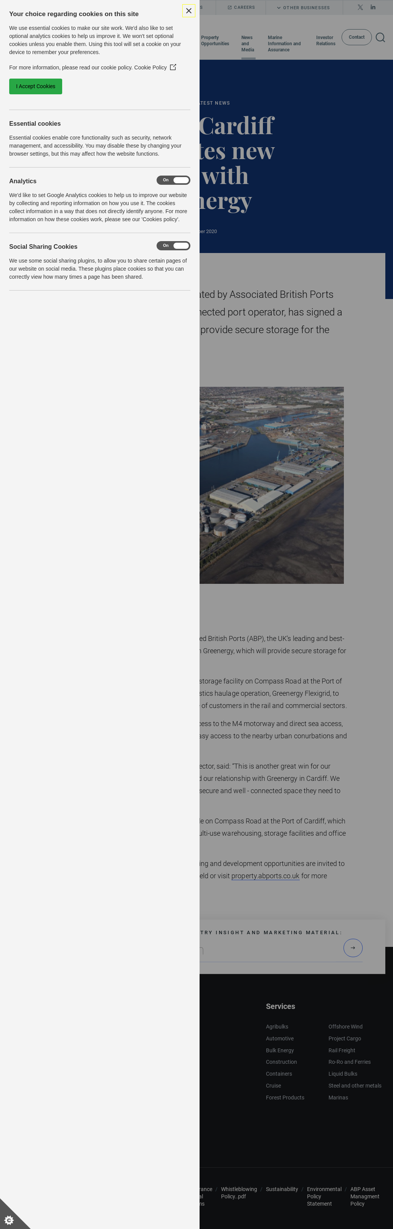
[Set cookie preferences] (15, 1213)
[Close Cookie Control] (188, 10)
